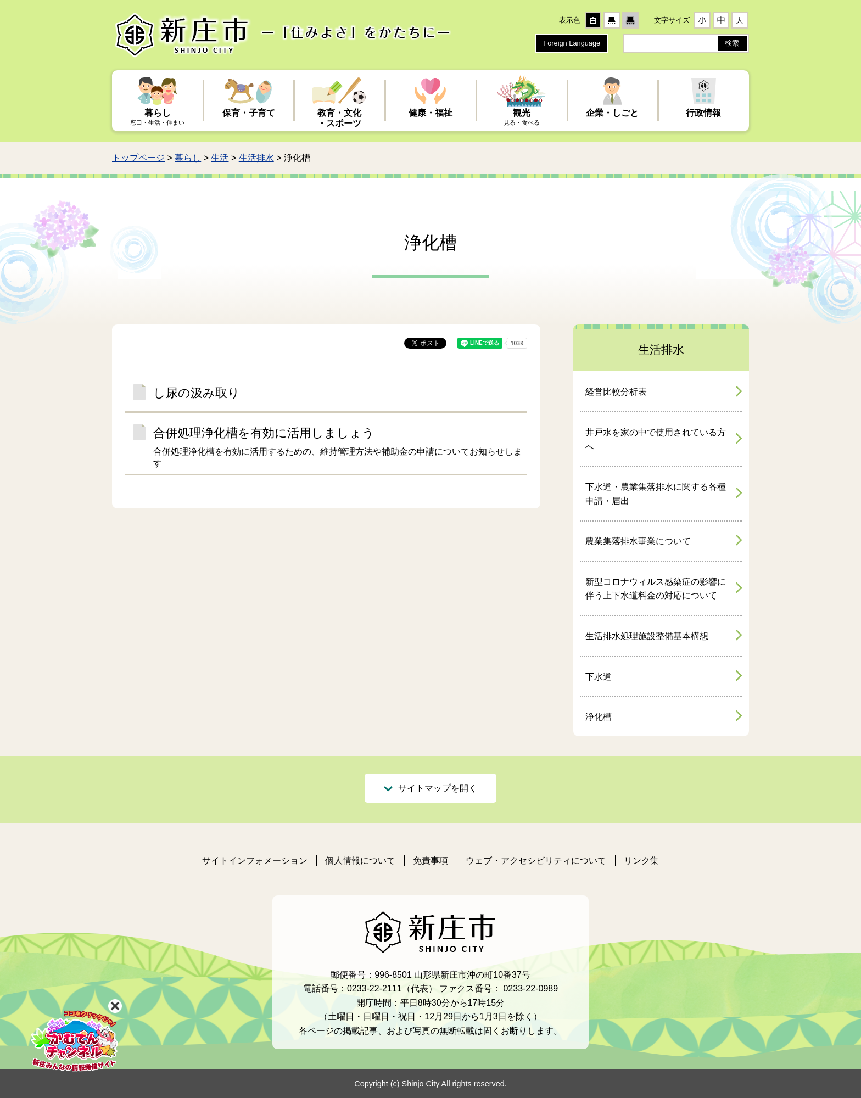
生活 (219, 158)
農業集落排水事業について (638, 541)
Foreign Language (571, 43)
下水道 (598, 676)
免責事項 (430, 860)
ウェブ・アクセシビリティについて (536, 860)
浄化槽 (598, 716)
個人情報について (360, 860)
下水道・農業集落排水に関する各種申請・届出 (655, 494)
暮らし (188, 158)
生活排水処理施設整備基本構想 (646, 636)
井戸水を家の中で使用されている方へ (655, 439)
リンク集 (641, 860)
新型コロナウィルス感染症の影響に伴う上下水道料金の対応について (655, 589)
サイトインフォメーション (255, 860)
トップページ (138, 158)
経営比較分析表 (616, 391)
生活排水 (256, 158)
